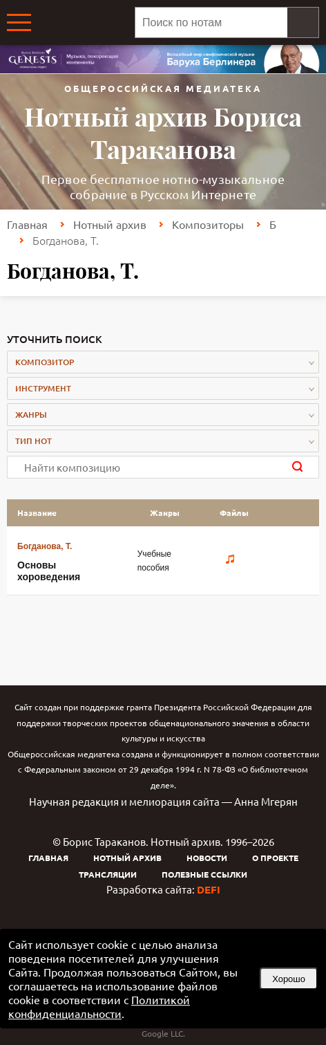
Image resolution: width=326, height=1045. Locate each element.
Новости (206, 857)
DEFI (208, 889)
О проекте (275, 857)
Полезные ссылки (204, 874)
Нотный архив (109, 224)
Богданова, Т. (44, 546)
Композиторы (208, 224)
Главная (27, 224)
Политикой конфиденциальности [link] (99, 1006)
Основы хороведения (48, 571)
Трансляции (108, 874)
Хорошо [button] (288, 979)
